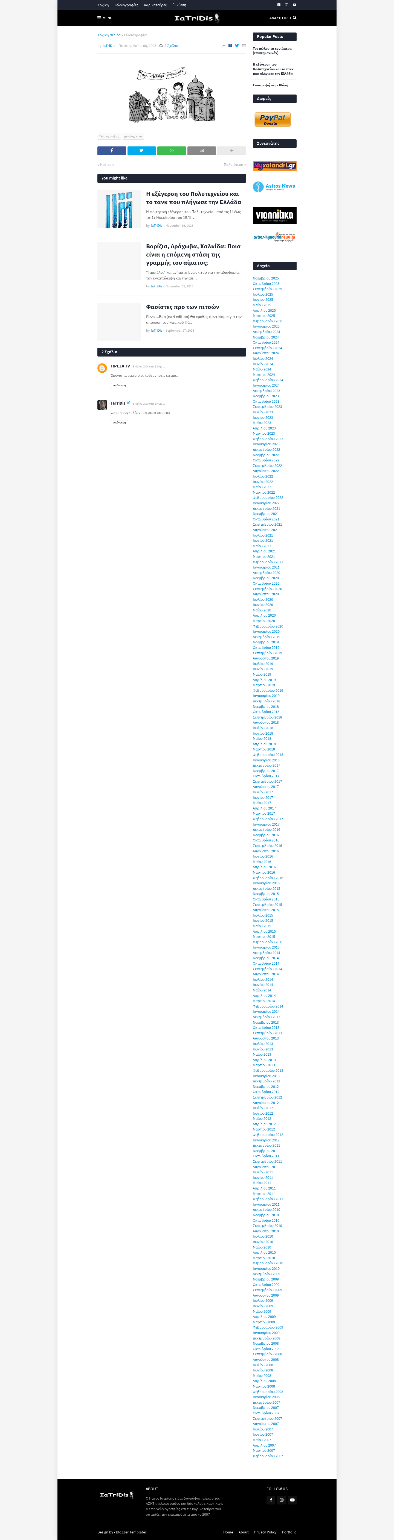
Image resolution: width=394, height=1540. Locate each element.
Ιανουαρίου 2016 (266, 883)
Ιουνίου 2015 (263, 920)
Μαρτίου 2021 (264, 556)
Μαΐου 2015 (262, 925)
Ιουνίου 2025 (263, 299)
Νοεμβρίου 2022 (266, 454)
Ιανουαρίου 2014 (266, 1011)
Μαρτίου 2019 (264, 684)
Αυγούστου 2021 (266, 529)
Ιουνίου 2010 (263, 1241)
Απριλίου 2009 (264, 1316)
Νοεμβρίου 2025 (266, 278)
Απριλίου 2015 (264, 931)
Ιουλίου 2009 (263, 1300)
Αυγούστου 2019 (266, 658)
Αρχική (103, 4)
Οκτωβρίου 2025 (266, 283)
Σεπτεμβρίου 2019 (267, 652)
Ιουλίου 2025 (263, 294)
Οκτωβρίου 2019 (266, 647)
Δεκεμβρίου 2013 (266, 1016)
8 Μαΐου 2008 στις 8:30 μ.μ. (149, 366)
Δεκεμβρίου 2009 (266, 1273)
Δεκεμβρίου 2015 (266, 888)
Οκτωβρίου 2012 (266, 1091)
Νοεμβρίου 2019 (266, 642)
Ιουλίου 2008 (263, 1364)
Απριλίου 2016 (264, 866)
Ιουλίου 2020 (263, 599)
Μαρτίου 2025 (264, 315)
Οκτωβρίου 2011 (266, 1155)
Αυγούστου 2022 (266, 470)
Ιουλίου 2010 (263, 1236)
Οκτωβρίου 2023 (266, 401)
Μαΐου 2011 (262, 1182)
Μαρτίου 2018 (264, 749)
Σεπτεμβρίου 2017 (267, 781)
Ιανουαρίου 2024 (266, 385)
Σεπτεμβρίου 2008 (267, 1353)
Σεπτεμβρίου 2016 (267, 845)
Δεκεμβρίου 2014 (266, 952)
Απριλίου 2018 (264, 743)
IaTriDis (118, 403)
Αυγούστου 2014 (266, 973)
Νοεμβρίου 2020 (266, 577)
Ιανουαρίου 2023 (266, 443)
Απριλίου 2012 (264, 1123)
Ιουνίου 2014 (263, 984)
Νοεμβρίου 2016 (266, 834)
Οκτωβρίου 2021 (266, 519)
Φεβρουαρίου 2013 (268, 1070)
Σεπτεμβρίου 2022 (267, 465)
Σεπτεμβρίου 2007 (267, 1418)
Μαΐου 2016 (262, 861)
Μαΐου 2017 (262, 802)
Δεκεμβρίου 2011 (266, 1145)
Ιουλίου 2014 (263, 979)
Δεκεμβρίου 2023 (266, 390)
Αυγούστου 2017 (266, 786)
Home (228, 1532)
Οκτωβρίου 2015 (266, 899)
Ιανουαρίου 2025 (266, 326)
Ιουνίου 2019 (263, 668)
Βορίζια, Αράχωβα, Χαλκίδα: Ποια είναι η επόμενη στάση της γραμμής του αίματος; (193, 254)
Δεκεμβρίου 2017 (266, 765)
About (244, 1532)
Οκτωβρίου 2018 (266, 711)
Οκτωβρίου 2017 (266, 775)
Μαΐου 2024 (262, 369)
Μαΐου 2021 (262, 545)
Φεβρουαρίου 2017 (268, 818)
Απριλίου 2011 (264, 1188)
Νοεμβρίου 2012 (266, 1086)
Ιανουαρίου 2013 (266, 1075)
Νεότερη (107, 164)
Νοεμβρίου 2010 (266, 1214)
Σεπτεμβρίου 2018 (267, 717)
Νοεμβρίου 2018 (266, 706)
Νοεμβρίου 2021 (266, 513)
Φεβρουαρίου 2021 (268, 562)
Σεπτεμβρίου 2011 (267, 1161)
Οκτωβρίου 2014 (266, 963)
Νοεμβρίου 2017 (266, 770)
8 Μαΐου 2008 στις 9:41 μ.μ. (149, 403)
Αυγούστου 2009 (266, 1295)
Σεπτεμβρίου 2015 (267, 904)
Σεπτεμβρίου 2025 (267, 288)
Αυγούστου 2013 (266, 1038)
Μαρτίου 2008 (264, 1386)
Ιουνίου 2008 (263, 1370)
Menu (107, 17)
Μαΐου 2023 (262, 422)
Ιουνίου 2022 (263, 481)
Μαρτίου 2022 (264, 492)
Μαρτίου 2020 (264, 620)
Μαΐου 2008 (262, 1375)
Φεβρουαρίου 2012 (268, 1134)
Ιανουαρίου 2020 (266, 631)
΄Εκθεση (179, 4)
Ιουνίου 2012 (263, 1113)
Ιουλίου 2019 (263, 663)
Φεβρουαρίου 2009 (268, 1327)
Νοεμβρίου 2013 (266, 1022)
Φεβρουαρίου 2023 (268, 438)
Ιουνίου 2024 (263, 363)
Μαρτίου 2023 (264, 433)
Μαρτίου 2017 (264, 813)
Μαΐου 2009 (262, 1311)
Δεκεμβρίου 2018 (266, 701)
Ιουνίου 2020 (263, 604)
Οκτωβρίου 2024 (266, 342)
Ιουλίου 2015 (263, 915)
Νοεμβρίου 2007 (266, 1407)
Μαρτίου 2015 (264, 936)
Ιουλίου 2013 (263, 1043)
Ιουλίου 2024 (263, 358)
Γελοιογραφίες (126, 4)
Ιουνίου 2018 (263, 733)
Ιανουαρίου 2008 (266, 1396)
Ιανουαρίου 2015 (266, 947)
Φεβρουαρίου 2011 (268, 1198)
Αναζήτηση (280, 17)
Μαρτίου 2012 (264, 1129)
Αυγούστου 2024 (266, 353)
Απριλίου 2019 (264, 679)
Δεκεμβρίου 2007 (266, 1402)
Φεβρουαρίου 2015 (268, 942)
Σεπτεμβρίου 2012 (267, 1097)
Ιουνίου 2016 (263, 856)
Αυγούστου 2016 (266, 851)
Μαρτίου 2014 (264, 1000)
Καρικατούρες (155, 4)
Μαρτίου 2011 (264, 1193)
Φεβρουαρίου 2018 (268, 754)
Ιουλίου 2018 (263, 727)
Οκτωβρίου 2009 (266, 1284)
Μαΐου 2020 (262, 610)
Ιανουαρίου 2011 (266, 1204)
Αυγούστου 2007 (266, 1423)
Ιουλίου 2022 (263, 476)
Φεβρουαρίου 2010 (268, 1263)
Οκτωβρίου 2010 (266, 1220)
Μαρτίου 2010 (264, 1257)
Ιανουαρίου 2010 (266, 1268)
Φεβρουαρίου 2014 (268, 1006)
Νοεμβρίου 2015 (266, 893)
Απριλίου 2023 (264, 428)
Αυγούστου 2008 (266, 1359)
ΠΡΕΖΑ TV (120, 366)
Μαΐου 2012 (262, 1118)
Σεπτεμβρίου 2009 (267, 1289)
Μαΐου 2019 (262, 674)
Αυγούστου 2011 (266, 1166)
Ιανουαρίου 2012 (266, 1140)
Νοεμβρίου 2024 (266, 337)
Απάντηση (119, 385)
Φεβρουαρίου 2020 (268, 626)
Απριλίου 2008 (264, 1380)
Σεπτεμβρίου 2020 (267, 588)
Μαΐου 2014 (262, 990)
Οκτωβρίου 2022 (266, 460)
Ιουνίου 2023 (263, 417)
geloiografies (133, 136)
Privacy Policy (265, 1532)
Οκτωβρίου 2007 (266, 1413)
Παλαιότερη (233, 164)
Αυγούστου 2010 (266, 1231)
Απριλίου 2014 (264, 995)
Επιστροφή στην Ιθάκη (270, 85)
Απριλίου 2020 (264, 615)
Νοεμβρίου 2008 (266, 1343)
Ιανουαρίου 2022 (266, 502)
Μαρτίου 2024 (264, 374)
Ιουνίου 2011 (263, 1177)
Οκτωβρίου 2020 (266, 583)
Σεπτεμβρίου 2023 (267, 406)
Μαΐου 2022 (262, 486)
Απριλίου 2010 (264, 1252)
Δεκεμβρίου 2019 (266, 636)
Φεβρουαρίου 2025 (268, 321)
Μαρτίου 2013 (264, 1064)
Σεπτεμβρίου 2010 (267, 1225)
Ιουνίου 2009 (263, 1305)
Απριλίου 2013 (264, 1059)
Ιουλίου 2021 (263, 535)
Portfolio (289, 1532)
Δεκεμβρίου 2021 (266, 508)
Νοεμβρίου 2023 (266, 395)
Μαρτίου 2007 (264, 1450)
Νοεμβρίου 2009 (266, 1279)
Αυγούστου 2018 (266, 722)
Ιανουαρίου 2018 (266, 760)
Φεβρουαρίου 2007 (268, 1455)
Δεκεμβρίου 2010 (266, 1209)
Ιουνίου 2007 (263, 1434)
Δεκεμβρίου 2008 (266, 1338)
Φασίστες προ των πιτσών (182, 307)
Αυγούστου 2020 (266, 593)
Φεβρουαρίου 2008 (268, 1391)
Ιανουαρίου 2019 (266, 695)
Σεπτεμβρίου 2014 (267, 968)
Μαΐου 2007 (262, 1439)
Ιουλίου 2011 (263, 1172)
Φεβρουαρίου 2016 (268, 877)
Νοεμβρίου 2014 (266, 957)
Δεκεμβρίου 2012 (266, 1081)
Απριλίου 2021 (264, 551)
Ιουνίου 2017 (263, 797)
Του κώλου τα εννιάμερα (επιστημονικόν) (272, 50)
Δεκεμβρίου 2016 (266, 829)
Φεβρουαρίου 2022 (268, 497)
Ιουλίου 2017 (263, 792)
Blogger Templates (131, 1532)
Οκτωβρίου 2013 (266, 1027)
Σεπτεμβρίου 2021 (267, 524)
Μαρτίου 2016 (264, 872)
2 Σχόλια (171, 45)
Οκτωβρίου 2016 (266, 840)
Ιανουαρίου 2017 (266, 824)
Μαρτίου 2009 (264, 1322)
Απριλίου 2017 (264, 808)
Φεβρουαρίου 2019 (268, 690)
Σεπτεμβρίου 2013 (267, 1032)
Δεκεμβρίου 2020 (266, 572)
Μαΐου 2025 (262, 304)
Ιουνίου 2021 (263, 540)
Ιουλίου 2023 (263, 412)
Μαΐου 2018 (262, 738)
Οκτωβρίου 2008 (266, 1348)
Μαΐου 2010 (262, 1247)
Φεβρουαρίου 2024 (268, 379)
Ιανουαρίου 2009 (266, 1332)
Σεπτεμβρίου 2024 (267, 347)
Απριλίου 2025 (264, 310)
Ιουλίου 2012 (263, 1107)
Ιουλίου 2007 (263, 1429)
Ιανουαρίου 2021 (266, 567)
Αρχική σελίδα (109, 35)
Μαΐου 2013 (262, 1054)
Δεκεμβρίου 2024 (266, 331)
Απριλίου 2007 (264, 1445)
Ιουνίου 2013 (263, 1049)
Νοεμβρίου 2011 (266, 1150)
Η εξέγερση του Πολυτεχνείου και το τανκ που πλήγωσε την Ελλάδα (193, 198)
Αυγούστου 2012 (266, 1102)
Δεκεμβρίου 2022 (266, 449)
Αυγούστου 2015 (266, 909)
